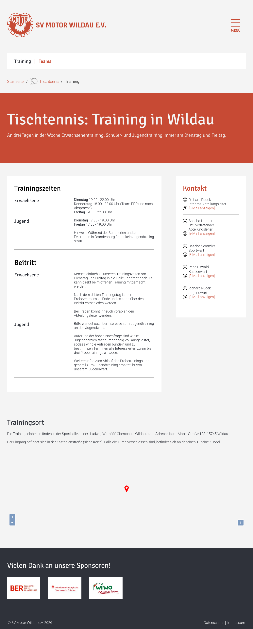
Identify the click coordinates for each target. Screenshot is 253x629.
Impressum (236, 623)
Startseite (15, 81)
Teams (45, 61)
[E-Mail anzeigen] (202, 208)
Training (22, 61)
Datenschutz (214, 623)
